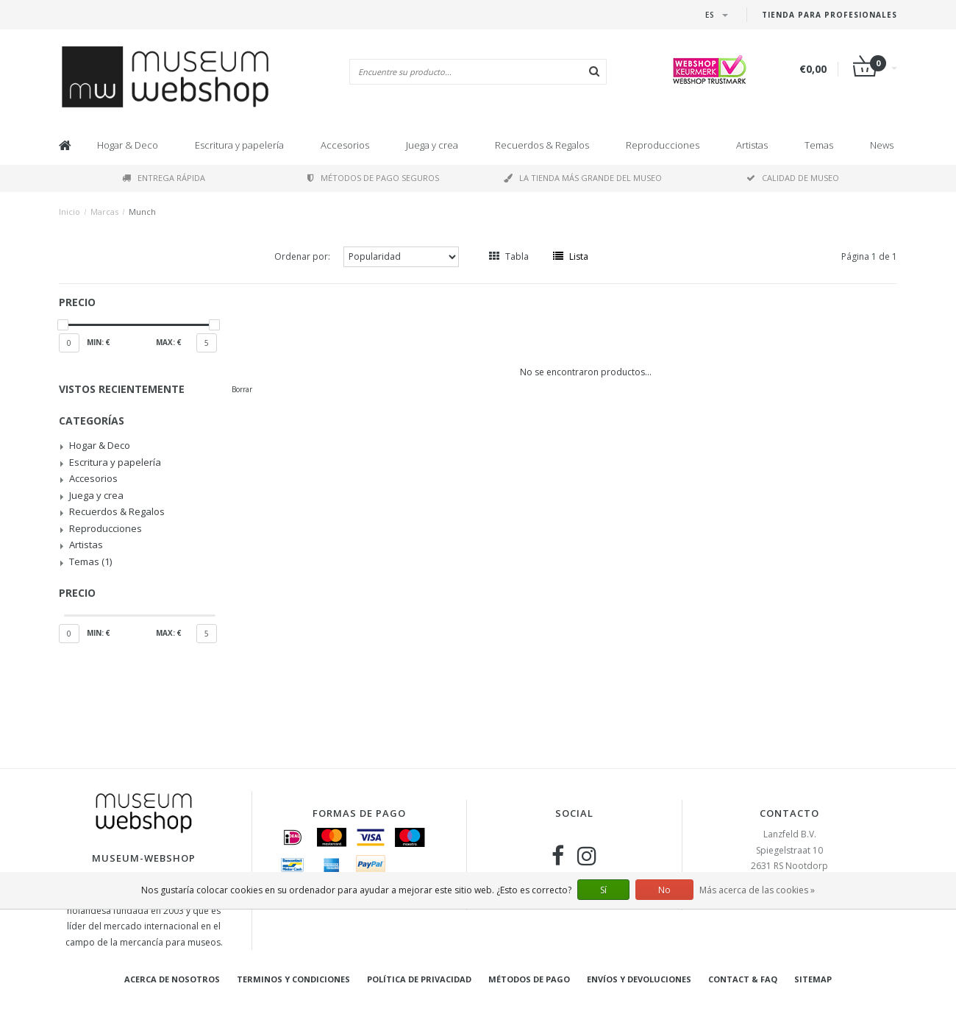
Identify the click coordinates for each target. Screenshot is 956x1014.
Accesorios (345, 145)
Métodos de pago (529, 979)
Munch (142, 211)
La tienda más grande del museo (583, 177)
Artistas (752, 145)
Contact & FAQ (742, 979)
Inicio (69, 211)
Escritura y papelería (239, 145)
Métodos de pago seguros (373, 177)
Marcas (104, 211)
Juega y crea (432, 145)
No (664, 890)
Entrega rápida (163, 177)
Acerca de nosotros (172, 979)
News (881, 145)
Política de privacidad (419, 979)
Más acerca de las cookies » (757, 890)
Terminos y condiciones (293, 979)
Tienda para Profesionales (829, 15)
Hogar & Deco (127, 145)
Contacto (789, 813)
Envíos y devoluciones (639, 979)
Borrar (242, 389)
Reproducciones (662, 145)
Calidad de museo (792, 177)
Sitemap (813, 979)
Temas (819, 145)
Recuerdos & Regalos (542, 145)
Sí (603, 890)
